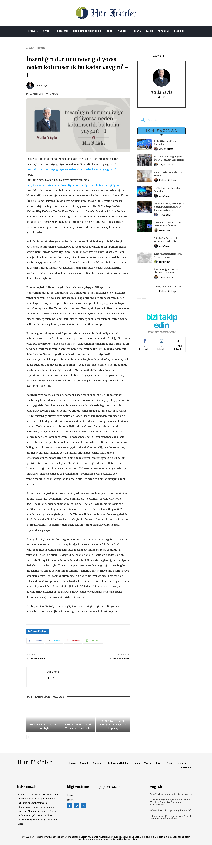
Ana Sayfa (30, 48)
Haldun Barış (165, 230)
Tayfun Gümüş (166, 164)
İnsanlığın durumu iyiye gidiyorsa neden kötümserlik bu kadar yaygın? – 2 (71, 169)
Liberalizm (41, 48)
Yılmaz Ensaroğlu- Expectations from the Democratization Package (171, 817)
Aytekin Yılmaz (166, 149)
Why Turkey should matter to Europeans (171, 794)
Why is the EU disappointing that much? (170, 810)
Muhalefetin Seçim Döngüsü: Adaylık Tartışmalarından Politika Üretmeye (169, 206)
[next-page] (33, 737)
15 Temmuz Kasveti (119, 658)
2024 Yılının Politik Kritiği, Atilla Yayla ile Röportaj (113, 724)
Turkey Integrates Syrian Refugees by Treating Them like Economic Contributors (170, 802)
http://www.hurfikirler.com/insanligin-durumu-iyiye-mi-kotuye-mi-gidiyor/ (73, 185)
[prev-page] (28, 737)
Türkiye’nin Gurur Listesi (167, 286)
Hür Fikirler (164, 261)
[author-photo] (156, 149)
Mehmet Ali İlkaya (167, 180)
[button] (147, 120)
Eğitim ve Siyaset (36, 658)
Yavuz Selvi (165, 214)
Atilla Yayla (42, 85)
